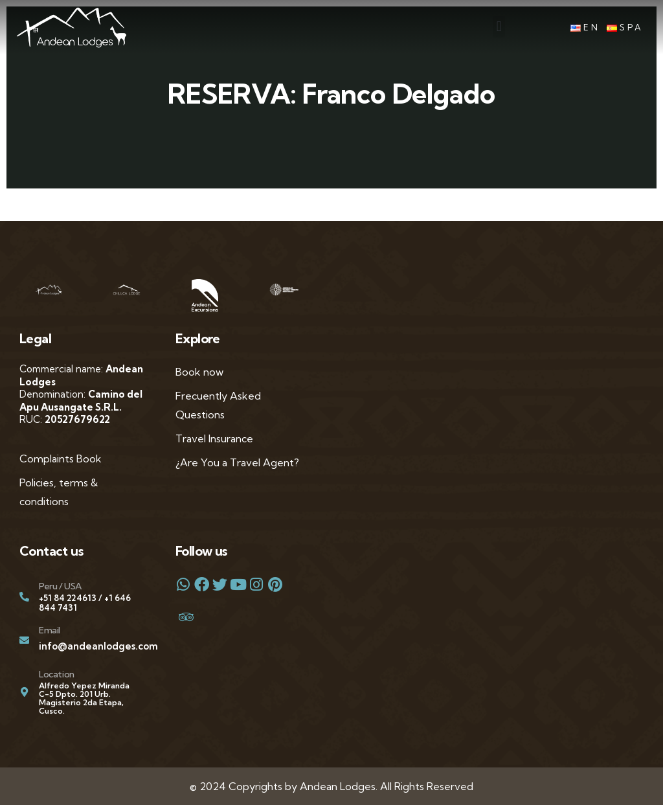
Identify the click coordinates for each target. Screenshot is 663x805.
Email (49, 630)
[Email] (24, 640)
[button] (499, 27)
